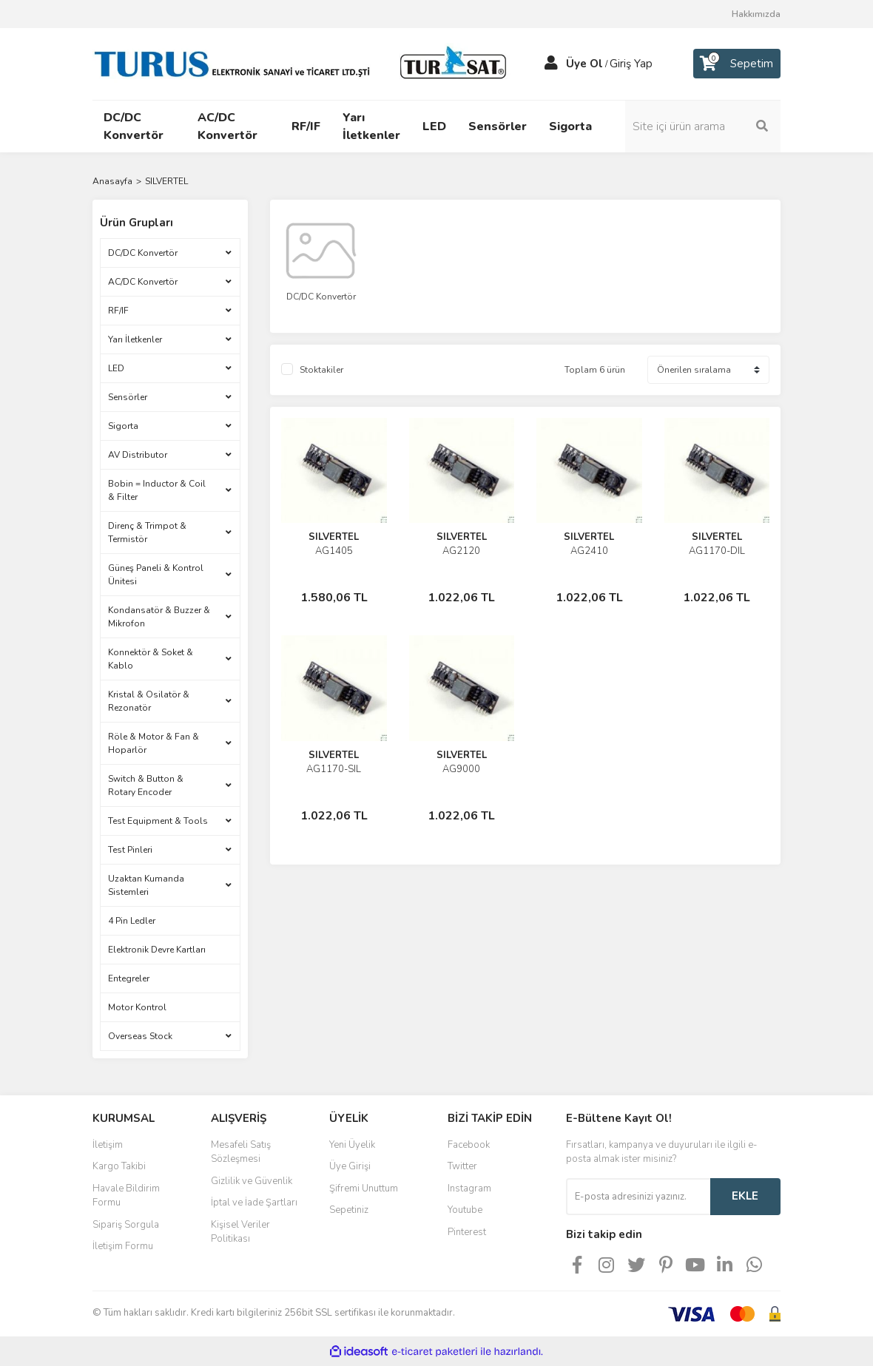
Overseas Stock (140, 1036)
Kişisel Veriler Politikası (240, 1232)
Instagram (469, 1188)
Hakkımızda (756, 14)
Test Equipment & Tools (158, 821)
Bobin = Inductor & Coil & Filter (157, 490)
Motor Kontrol (137, 1007)
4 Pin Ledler (131, 921)
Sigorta (123, 426)
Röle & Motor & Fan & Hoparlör (153, 743)
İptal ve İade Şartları (254, 1202)
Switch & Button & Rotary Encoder (145, 785)
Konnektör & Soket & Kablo (150, 659)
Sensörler (127, 397)
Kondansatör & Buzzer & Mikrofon (159, 616)
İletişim (107, 1145)
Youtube (465, 1210)
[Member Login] (551, 64)
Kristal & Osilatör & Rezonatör (148, 701)
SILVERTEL (166, 181)
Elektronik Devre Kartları (157, 950)
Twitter (462, 1166)
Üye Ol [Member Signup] (584, 63)
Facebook (469, 1145)
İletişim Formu (122, 1246)
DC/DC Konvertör (143, 253)
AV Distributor (137, 455)
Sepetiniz (348, 1210)
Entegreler (128, 978)
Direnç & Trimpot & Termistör (147, 532)
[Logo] (303, 63)
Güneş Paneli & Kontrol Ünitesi (155, 574)
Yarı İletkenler (135, 339)
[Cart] (737, 63)
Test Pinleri (130, 850)
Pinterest (467, 1232)
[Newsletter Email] (638, 1196)
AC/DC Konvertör (143, 282)
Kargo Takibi (119, 1166)
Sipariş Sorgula (125, 1224)
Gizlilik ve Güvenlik (251, 1181)
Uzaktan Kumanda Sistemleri (146, 885)
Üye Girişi (350, 1166)
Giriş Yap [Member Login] (631, 63)
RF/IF (118, 311)
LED (116, 368)
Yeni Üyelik (352, 1145)
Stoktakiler (321, 370)
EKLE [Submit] (745, 1196)
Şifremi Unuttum (363, 1188)
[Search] (703, 126)
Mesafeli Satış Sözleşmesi (241, 1152)
